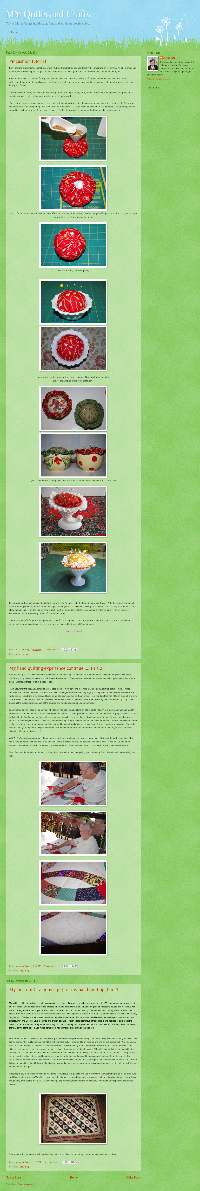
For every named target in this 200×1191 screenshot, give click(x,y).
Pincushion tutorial (27, 61)
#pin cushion (22, 654)
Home (14, 32)
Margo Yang (169, 58)
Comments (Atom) (26, 1184)
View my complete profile (159, 79)
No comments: (51, 966)
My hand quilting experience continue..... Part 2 (55, 668)
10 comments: (50, 649)
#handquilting (22, 970)
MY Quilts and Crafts (48, 14)
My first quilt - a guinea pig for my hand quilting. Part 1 (63, 989)
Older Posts (133, 1177)
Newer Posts (13, 1177)
